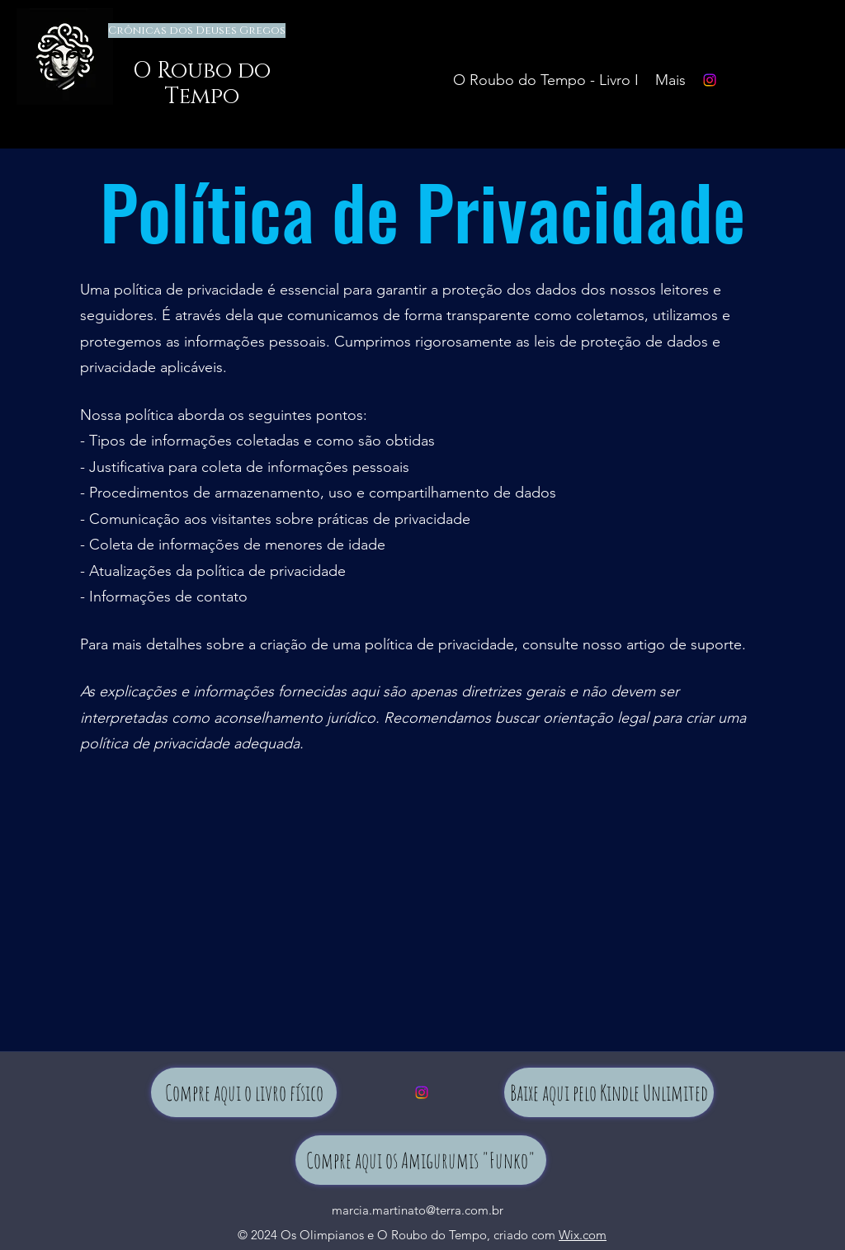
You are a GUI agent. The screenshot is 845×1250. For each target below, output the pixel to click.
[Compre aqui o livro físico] (244, 1092)
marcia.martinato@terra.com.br (417, 1210)
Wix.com (583, 1235)
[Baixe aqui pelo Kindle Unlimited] (609, 1092)
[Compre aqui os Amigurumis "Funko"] (420, 1160)
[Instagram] (709, 80)
